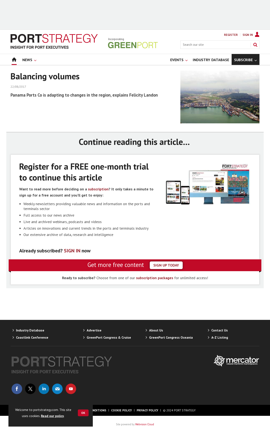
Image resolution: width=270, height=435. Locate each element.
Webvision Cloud (144, 424)
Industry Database (30, 330)
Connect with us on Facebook (16, 388)
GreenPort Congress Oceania (171, 337)
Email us (57, 388)
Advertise (94, 330)
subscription (98, 189)
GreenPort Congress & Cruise (109, 337)
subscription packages (154, 277)
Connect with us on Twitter (30, 388)
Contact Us (219, 330)
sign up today (166, 265)
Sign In (248, 34)
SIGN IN (72, 250)
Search (255, 44)
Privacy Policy (147, 410)
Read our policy (52, 416)
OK (83, 413)
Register (231, 34)
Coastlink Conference (32, 337)
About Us (156, 330)
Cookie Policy (121, 410)
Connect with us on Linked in (43, 388)
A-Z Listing (219, 337)
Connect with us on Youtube (70, 388)
